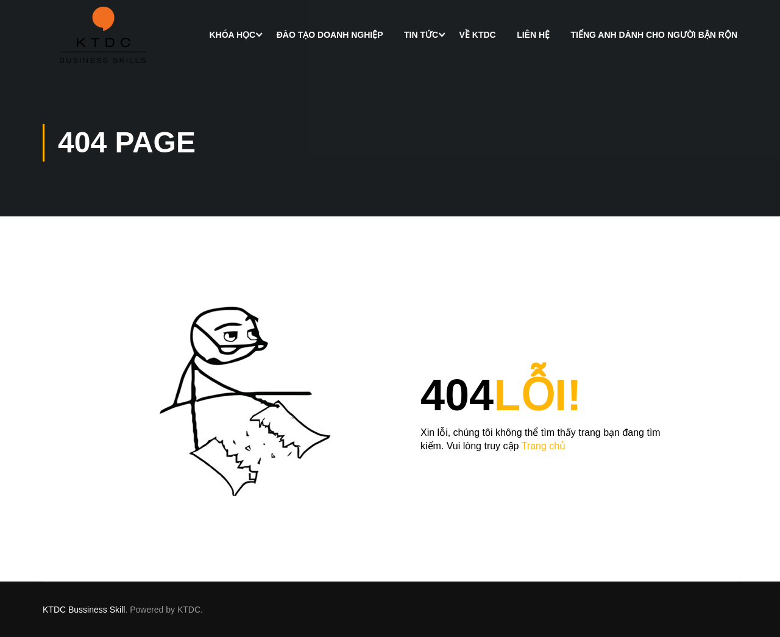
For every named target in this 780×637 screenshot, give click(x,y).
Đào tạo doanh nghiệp (330, 35)
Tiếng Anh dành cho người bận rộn (654, 35)
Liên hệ (533, 35)
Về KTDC (477, 35)
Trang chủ (544, 446)
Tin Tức (421, 35)
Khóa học (232, 35)
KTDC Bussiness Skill (84, 609)
